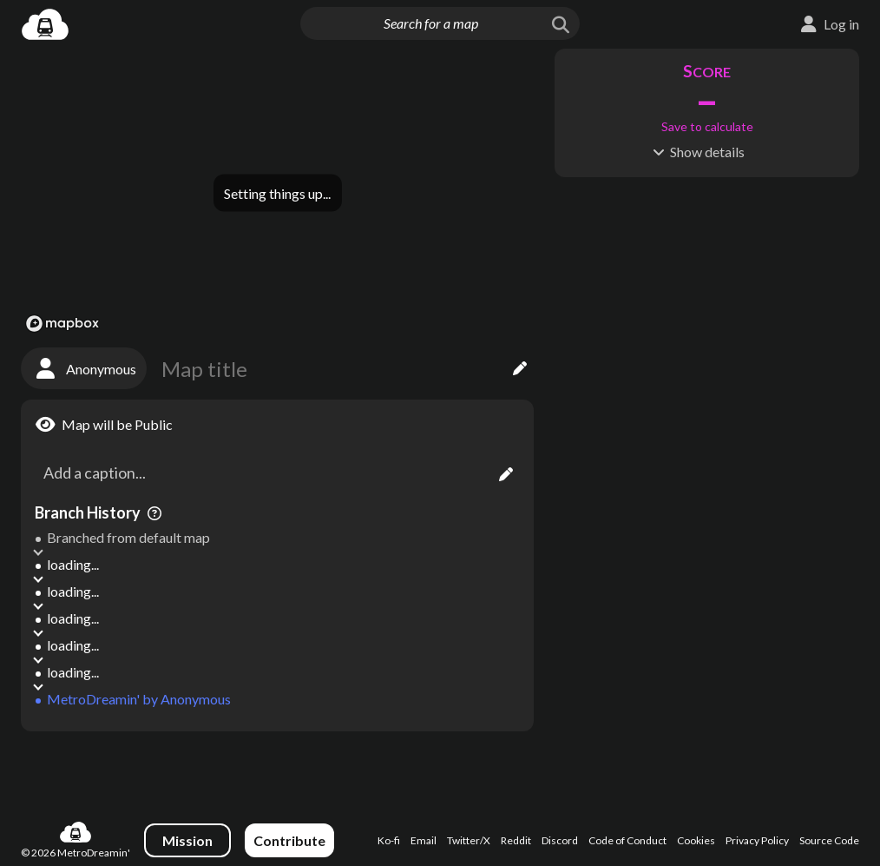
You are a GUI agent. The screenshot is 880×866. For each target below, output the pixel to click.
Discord (560, 840)
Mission (187, 840)
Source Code (829, 840)
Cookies (696, 840)
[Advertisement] (277, 768)
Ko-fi (389, 840)
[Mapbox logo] (62, 324)
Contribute (289, 840)
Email (423, 840)
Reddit (516, 840)
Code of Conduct (627, 840)
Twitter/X (468, 840)
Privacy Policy (757, 840)
